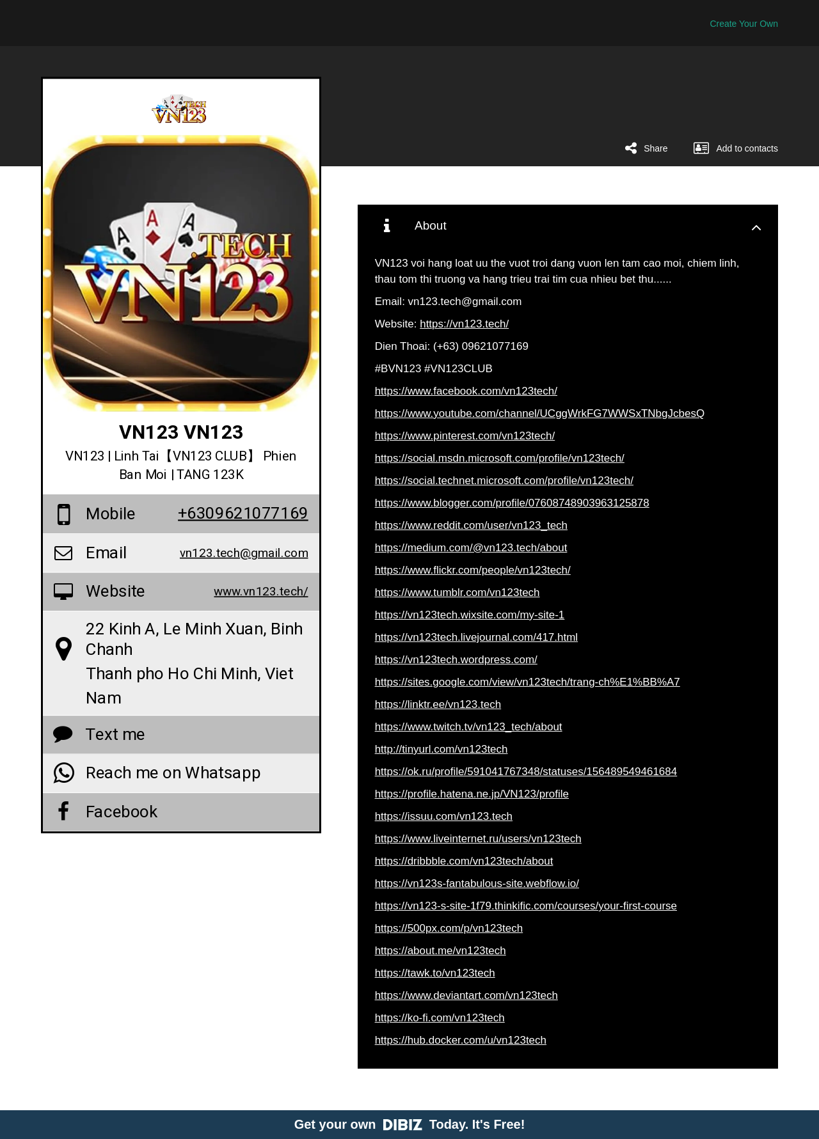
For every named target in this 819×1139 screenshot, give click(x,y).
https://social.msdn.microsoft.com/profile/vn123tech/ (499, 458)
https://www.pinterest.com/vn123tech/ (465, 436)
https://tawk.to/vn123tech (435, 973)
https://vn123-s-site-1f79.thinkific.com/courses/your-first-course (526, 906)
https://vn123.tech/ (464, 324)
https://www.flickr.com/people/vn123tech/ (473, 570)
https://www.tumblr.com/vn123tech (457, 592)
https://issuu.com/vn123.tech (444, 816)
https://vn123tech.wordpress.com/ (456, 660)
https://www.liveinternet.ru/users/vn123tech (478, 839)
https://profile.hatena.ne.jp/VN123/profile (472, 794)
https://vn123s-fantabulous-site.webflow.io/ (477, 883)
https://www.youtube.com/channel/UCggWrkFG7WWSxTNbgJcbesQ (540, 413)
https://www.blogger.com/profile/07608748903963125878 (512, 503)
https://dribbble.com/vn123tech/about (464, 861)
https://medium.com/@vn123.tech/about (471, 548)
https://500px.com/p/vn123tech (449, 928)
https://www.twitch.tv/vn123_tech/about (468, 727)
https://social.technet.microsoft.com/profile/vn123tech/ (504, 481)
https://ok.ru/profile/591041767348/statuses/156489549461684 (526, 772)
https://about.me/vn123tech (440, 951)
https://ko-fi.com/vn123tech (440, 1018)
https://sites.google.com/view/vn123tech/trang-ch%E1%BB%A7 (527, 682)
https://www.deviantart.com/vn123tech (466, 995)
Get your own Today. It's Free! (409, 1124)
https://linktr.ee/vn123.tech (438, 704)
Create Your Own (744, 24)
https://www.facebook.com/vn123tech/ (466, 391)
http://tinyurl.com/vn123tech (441, 749)
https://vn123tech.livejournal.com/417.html (476, 637)
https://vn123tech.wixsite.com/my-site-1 (470, 615)
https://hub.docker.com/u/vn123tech (460, 1040)
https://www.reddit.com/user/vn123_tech (471, 525)
